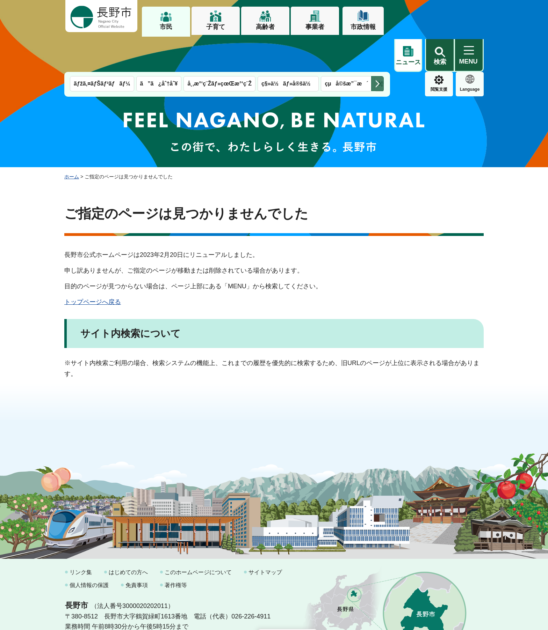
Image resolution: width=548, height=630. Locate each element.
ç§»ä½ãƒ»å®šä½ (288, 48)
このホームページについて (198, 536)
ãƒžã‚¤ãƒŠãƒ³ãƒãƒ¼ (102, 48)
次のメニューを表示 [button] (377, 47)
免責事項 (136, 550)
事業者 (314, 26)
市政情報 (363, 26)
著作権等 (176, 550)
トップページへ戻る (92, 265)
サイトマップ (265, 536)
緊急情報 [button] (469, 52)
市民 (166, 26)
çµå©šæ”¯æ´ (346, 48)
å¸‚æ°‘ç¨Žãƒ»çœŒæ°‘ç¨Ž (219, 48)
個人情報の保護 (89, 550)
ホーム (71, 140)
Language (439, 53)
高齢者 (265, 26)
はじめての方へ (128, 536)
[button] (439, 16)
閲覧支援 (408, 53)
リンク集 (81, 536)
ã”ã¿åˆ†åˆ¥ (159, 48)
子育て (215, 26)
